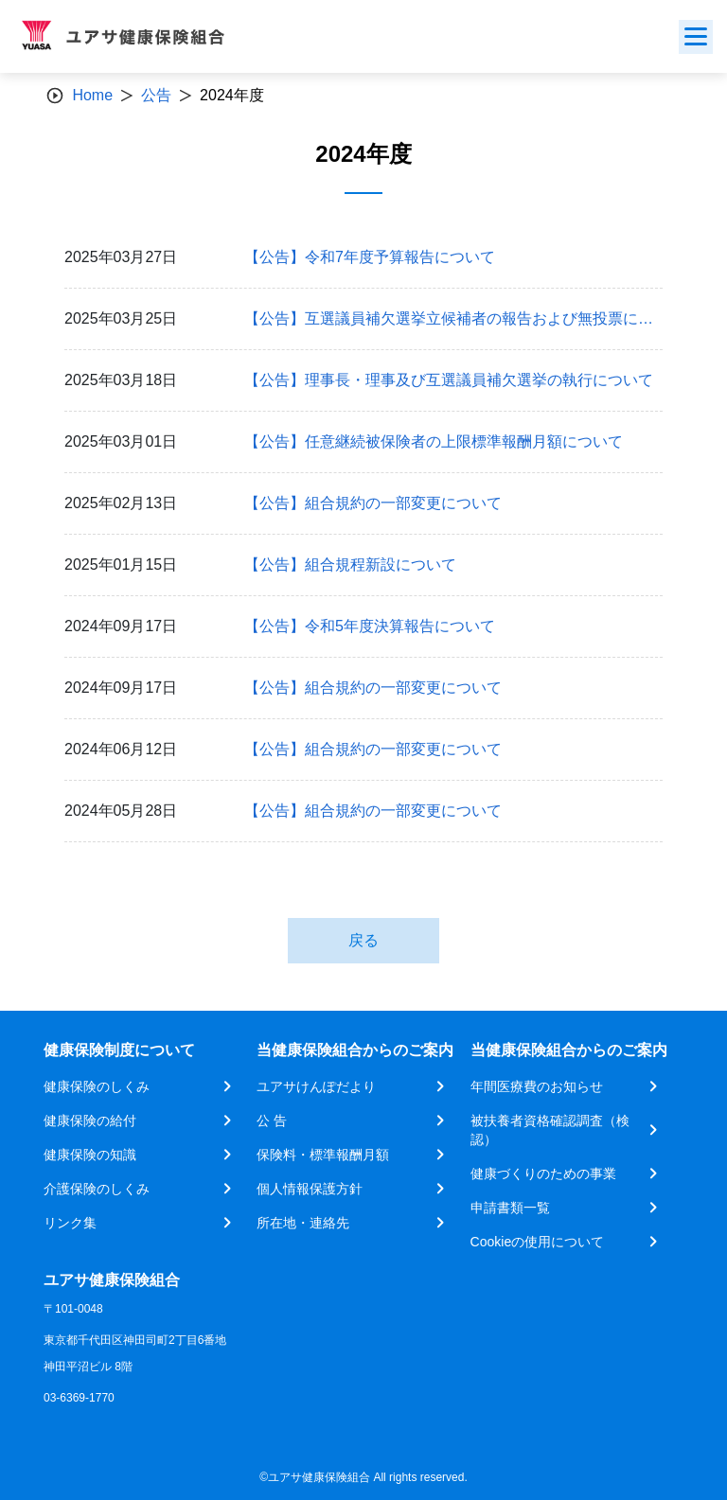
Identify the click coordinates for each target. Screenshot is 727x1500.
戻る (363, 940)
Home (92, 95)
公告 (156, 95)
